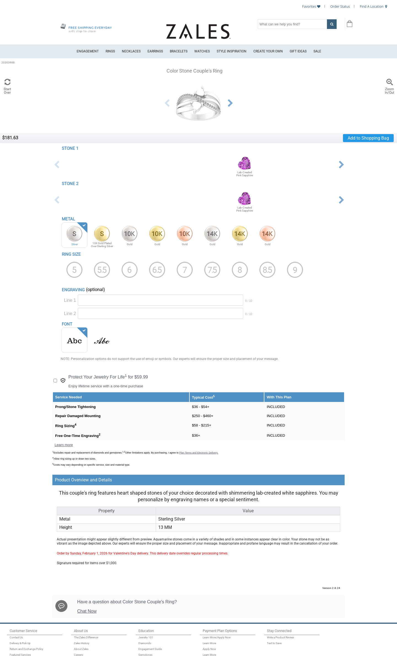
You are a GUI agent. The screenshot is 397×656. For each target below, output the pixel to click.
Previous (167, 103)
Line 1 (70, 300)
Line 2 (70, 313)
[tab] (169, 480)
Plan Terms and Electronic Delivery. (198, 452)
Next (230, 103)
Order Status (340, 6)
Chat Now (86, 611)
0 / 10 (248, 300)
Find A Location (371, 6)
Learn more (64, 445)
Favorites (309, 6)
